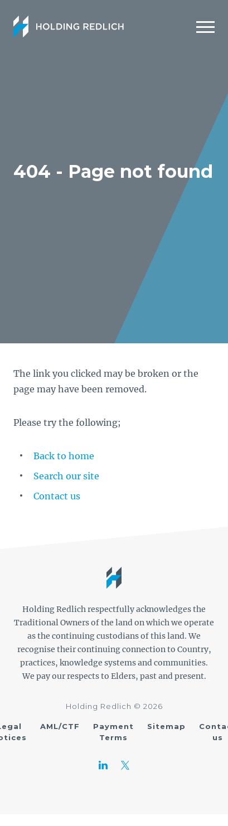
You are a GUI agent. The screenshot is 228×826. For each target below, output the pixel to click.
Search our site (66, 476)
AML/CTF (60, 726)
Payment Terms (113, 732)
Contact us (56, 496)
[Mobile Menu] (205, 27)
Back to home (63, 455)
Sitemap (166, 726)
